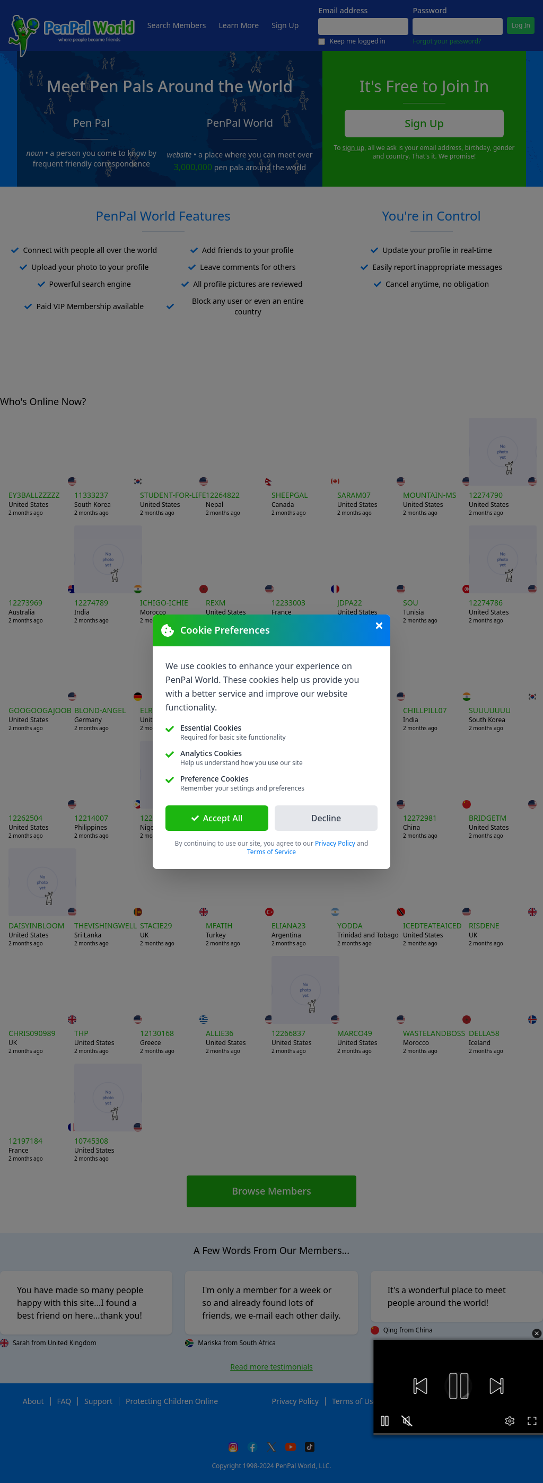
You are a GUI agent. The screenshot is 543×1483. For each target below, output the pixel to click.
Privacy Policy (335, 843)
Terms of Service (271, 852)
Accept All (217, 818)
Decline (326, 818)
